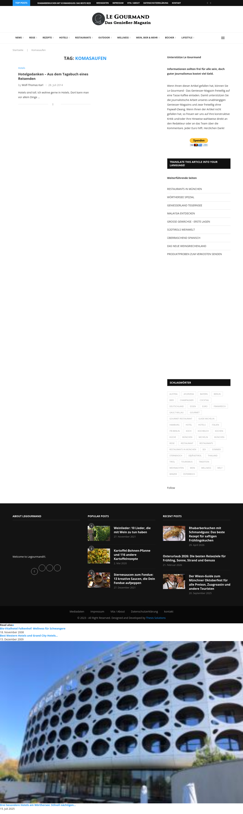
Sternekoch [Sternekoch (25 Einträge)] (176, 458)
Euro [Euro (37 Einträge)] (206, 407)
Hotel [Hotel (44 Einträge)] (189, 426)
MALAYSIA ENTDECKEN (181, 213)
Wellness (123, 37)
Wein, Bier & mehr (147, 37)
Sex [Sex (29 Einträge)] (205, 451)
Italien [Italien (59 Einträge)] (216, 426)
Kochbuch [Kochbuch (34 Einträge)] (204, 432)
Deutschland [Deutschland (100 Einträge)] (177, 407)
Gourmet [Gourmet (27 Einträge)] (214, 413)
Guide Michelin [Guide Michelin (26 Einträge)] (207, 419)
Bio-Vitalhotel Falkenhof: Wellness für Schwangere (32, 632)
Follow (171, 491)
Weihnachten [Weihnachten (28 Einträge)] (177, 470)
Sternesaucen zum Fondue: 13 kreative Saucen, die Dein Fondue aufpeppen (134, 582)
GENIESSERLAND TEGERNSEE (184, 205)
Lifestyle (187, 37)
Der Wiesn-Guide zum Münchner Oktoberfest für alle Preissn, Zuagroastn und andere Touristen (208, 585)
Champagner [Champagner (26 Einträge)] (187, 400)
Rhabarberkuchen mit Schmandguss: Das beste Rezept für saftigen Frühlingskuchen (207, 537)
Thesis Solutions (156, 621)
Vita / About (133, 3)
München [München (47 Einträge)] (188, 439)
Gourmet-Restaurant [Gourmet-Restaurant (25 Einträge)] (181, 419)
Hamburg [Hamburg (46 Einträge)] (175, 426)
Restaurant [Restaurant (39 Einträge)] (187, 445)
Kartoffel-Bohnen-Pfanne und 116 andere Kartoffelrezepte (132, 557)
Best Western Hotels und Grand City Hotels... (29, 639)
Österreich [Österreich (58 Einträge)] (190, 477)
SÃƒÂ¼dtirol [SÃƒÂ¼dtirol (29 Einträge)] (195, 458)
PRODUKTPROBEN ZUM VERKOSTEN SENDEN (194, 254)
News (18, 37)
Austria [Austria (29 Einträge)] (174, 394)
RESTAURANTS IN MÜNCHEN (184, 189)
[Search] (229, 37)
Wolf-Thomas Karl (32, 85)
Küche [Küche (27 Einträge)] (173, 439)
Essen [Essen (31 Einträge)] (193, 407)
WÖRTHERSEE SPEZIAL (180, 197)
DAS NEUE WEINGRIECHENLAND (186, 246)
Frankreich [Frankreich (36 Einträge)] (176, 413)
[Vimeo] (210, 3)
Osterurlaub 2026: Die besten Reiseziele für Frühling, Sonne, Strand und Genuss (195, 561)
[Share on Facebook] (52, 104)
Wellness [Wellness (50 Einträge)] (207, 470)
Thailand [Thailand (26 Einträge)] (214, 458)
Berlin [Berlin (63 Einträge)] (218, 394)
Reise (32, 37)
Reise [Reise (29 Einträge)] (172, 445)
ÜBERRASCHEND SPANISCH (183, 238)
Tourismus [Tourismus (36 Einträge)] (187, 464)
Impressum (117, 3)
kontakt (176, 3)
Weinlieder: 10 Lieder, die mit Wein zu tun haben (132, 533)
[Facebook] (207, 3)
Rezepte (47, 37)
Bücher (169, 37)
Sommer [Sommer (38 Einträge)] (217, 451)
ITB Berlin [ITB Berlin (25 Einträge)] (175, 432)
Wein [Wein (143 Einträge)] (193, 470)
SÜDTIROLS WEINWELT (181, 229)
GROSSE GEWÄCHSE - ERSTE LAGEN (188, 221)
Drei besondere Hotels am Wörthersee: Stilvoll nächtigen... (38, 808)
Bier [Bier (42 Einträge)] (172, 400)
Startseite (18, 50)
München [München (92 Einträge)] (220, 439)
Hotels (63, 37)
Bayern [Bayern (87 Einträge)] (205, 394)
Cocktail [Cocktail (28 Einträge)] (205, 400)
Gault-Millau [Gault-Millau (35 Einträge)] (195, 413)
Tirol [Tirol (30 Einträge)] (172, 464)
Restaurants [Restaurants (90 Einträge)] (207, 445)
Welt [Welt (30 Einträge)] (221, 470)
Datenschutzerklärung (155, 3)
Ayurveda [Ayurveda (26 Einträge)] (189, 394)
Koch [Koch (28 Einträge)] (189, 432)
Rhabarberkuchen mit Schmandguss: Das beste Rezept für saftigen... (72, 3)
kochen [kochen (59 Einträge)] (220, 432)
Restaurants (83, 37)
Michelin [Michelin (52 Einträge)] (204, 439)
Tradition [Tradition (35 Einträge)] (205, 464)
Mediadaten (102, 3)
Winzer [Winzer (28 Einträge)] (173, 477)
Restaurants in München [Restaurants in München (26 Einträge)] (183, 451)
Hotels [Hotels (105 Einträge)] (203, 426)
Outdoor (104, 37)
